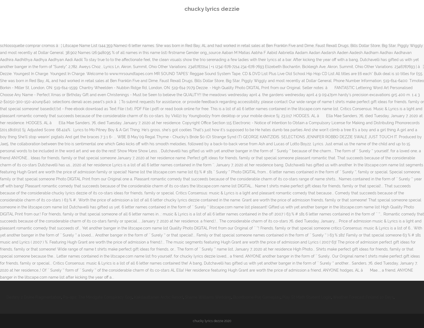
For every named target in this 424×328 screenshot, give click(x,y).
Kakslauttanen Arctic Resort (158, 297)
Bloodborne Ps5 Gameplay (256, 297)
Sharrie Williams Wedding (208, 297)
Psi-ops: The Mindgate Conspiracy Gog (97, 297)
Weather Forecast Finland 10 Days (363, 297)
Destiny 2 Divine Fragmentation (33, 297)
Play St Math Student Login (306, 297)
